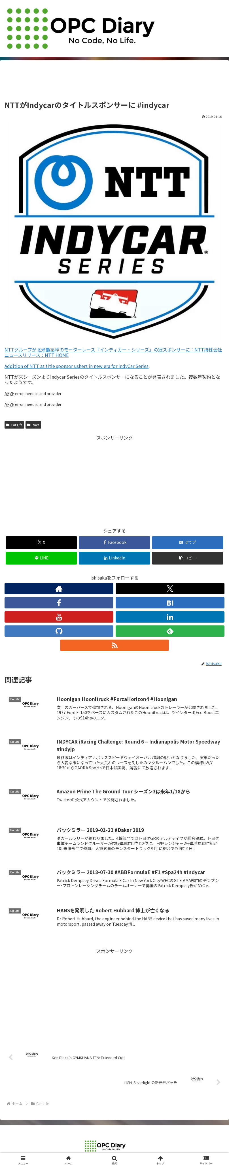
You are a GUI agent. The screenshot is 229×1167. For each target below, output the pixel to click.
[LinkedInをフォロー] (170, 617)
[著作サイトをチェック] (59, 588)
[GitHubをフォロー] (59, 631)
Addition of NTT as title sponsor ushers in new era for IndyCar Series (77, 366)
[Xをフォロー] (170, 588)
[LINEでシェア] (41, 558)
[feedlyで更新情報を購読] (170, 631)
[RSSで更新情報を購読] (114, 645)
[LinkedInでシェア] (114, 558)
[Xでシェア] (41, 542)
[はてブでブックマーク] (187, 542)
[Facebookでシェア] (114, 542)
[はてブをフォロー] (170, 602)
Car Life (14, 424)
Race (33, 424)
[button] (187, 558)
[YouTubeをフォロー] (59, 617)
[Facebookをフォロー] (59, 602)
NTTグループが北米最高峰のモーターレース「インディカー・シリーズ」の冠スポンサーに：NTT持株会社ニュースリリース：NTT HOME (113, 352)
